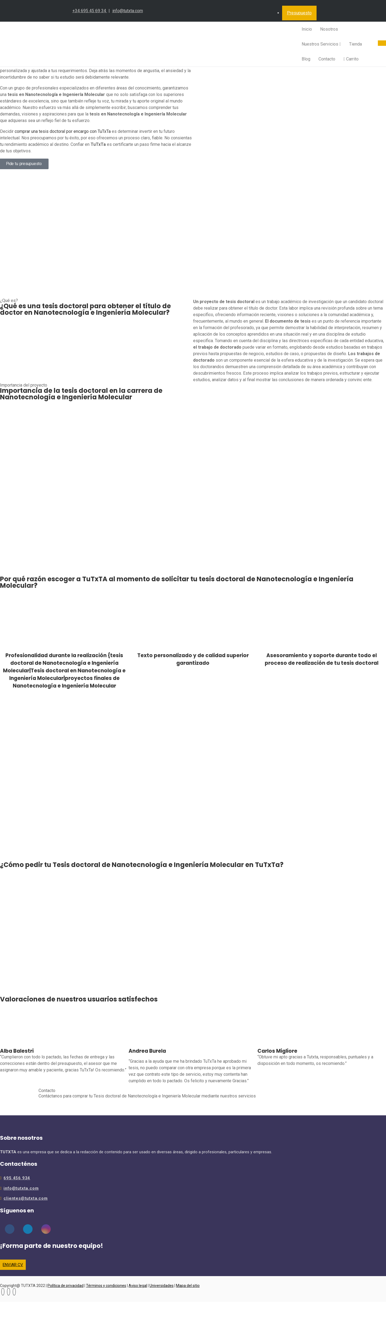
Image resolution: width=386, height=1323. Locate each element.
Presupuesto (299, 12)
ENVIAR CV (13, 1264)
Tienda (355, 44)
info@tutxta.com (127, 10)
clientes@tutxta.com (25, 1198)
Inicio (307, 29)
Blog (306, 59)
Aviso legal (138, 1285)
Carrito (351, 59)
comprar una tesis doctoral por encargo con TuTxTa (63, 131)
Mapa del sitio (188, 1285)
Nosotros (329, 29)
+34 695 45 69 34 (89, 10)
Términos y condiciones (106, 1285)
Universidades (161, 1285)
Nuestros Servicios (321, 44)
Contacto (326, 59)
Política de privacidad (65, 1285)
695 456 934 (17, 1178)
